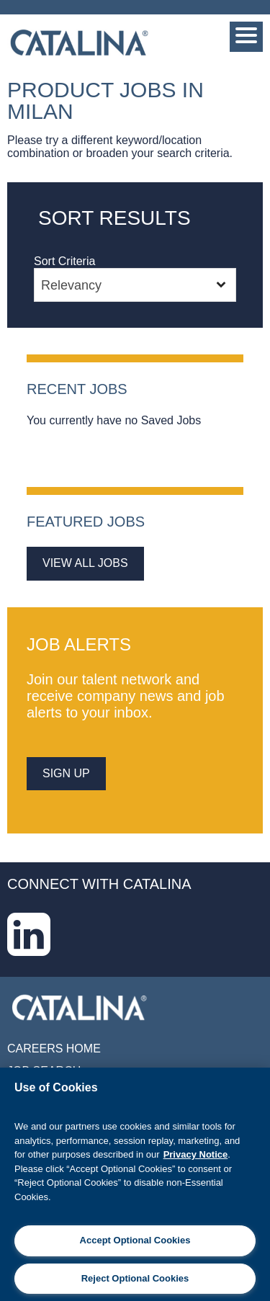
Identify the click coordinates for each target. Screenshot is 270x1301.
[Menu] (246, 37)
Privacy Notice (195, 1154)
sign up (66, 773)
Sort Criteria (64, 261)
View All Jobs (85, 563)
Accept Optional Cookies (135, 1240)
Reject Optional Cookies (135, 1278)
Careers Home (54, 1048)
